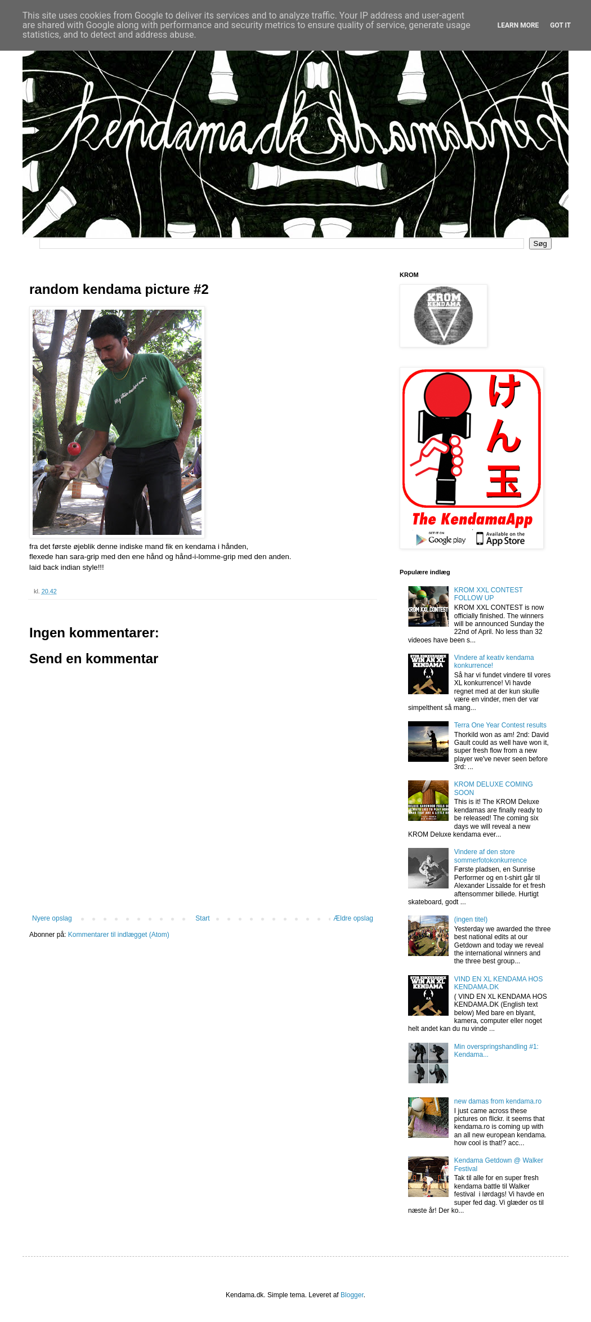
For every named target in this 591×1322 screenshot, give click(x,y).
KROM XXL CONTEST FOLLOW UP (488, 594)
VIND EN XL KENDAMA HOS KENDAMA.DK (498, 983)
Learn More (518, 25)
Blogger (352, 1295)
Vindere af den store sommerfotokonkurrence (490, 856)
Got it (560, 25)
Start (202, 918)
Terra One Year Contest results (500, 725)
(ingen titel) (470, 919)
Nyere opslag (52, 918)
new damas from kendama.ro (497, 1101)
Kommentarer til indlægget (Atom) (118, 935)
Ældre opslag (353, 918)
